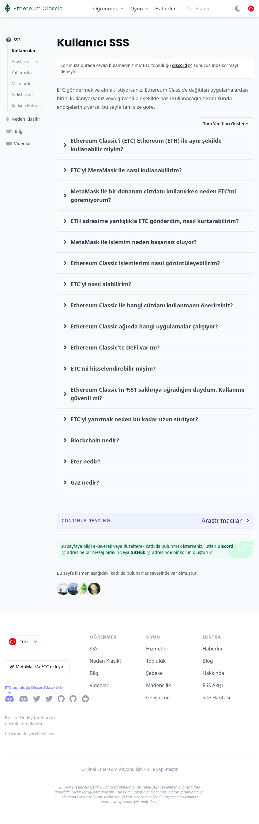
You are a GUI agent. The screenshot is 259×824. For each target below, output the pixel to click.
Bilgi (95, 673)
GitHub (140, 552)
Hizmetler (157, 648)
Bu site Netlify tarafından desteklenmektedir (30, 721)
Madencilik (158, 685)
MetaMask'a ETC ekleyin (37, 666)
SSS (94, 648)
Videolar (99, 685)
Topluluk (156, 660)
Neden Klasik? (106, 660)
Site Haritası (216, 697)
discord (182, 65)
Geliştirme (158, 697)
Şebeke (154, 673)
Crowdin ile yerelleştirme (30, 733)
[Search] (205, 8)
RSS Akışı (213, 685)
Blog (208, 660)
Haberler (165, 8)
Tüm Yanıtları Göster (225, 123)
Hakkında (213, 673)
